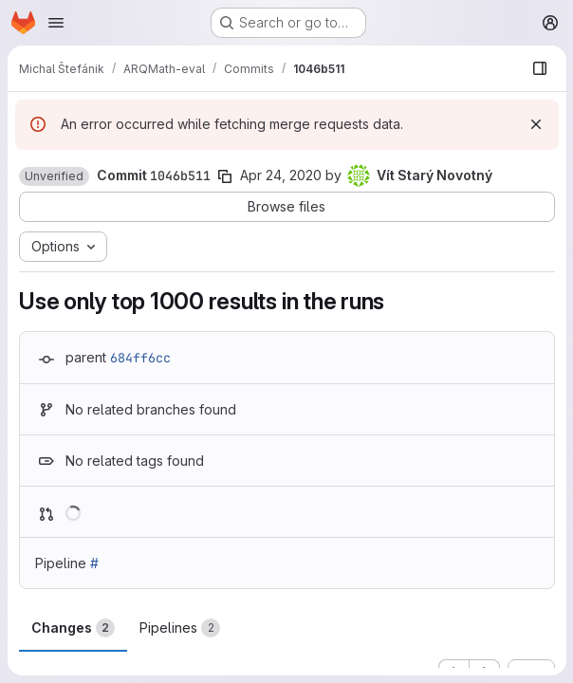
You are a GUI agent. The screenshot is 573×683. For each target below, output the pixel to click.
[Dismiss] (535, 124)
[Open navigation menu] (56, 23)
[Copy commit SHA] (224, 176)
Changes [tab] (73, 627)
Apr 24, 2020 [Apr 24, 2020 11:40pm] (281, 175)
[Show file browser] (539, 68)
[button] (54, 176)
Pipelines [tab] (179, 627)
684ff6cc (140, 357)
